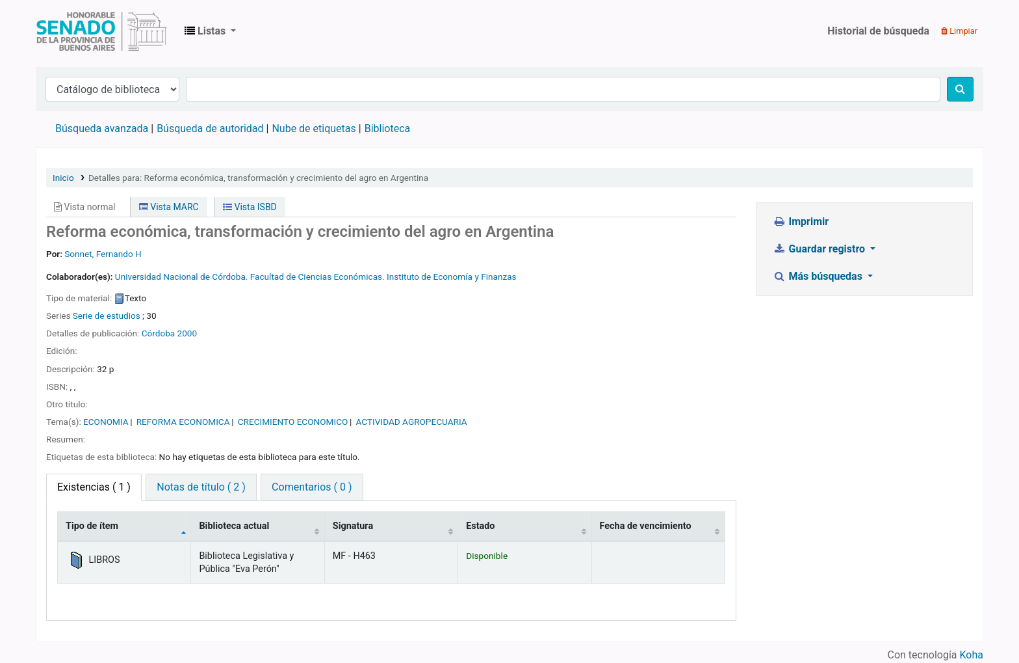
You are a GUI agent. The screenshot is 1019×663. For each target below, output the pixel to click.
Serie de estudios (106, 315)
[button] (210, 31)
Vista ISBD (250, 207)
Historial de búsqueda (878, 31)
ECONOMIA (106, 421)
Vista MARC (169, 207)
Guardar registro (820, 249)
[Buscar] (960, 89)
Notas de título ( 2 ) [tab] (201, 487)
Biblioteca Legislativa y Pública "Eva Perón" (101, 31)
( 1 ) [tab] (94, 487)
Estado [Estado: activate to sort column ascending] (480, 526)
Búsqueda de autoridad (210, 128)
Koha (971, 655)
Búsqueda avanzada (101, 128)
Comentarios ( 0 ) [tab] (312, 487)
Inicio (63, 177)
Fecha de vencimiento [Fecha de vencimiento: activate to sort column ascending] (645, 526)
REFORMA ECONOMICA (183, 421)
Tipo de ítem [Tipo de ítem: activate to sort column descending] (92, 526)
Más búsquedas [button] (819, 276)
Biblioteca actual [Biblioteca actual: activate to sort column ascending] (234, 526)
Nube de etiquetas (313, 128)
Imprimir (801, 221)
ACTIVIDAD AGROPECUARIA (411, 421)
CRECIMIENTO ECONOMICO (293, 421)
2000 (187, 333)
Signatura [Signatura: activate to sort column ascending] (353, 526)
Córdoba (158, 333)
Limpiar (959, 31)
